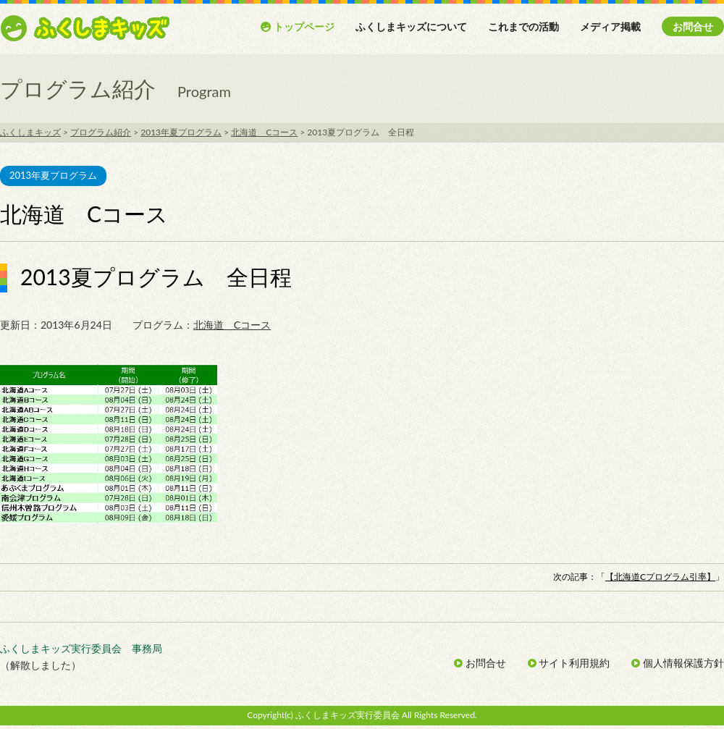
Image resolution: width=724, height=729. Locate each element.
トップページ (297, 26)
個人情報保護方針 (677, 663)
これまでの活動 (523, 26)
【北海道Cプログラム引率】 (660, 576)
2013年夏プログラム (53, 175)
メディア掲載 (610, 26)
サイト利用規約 (569, 663)
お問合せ (693, 26)
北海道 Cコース (232, 325)
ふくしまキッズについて (411, 26)
